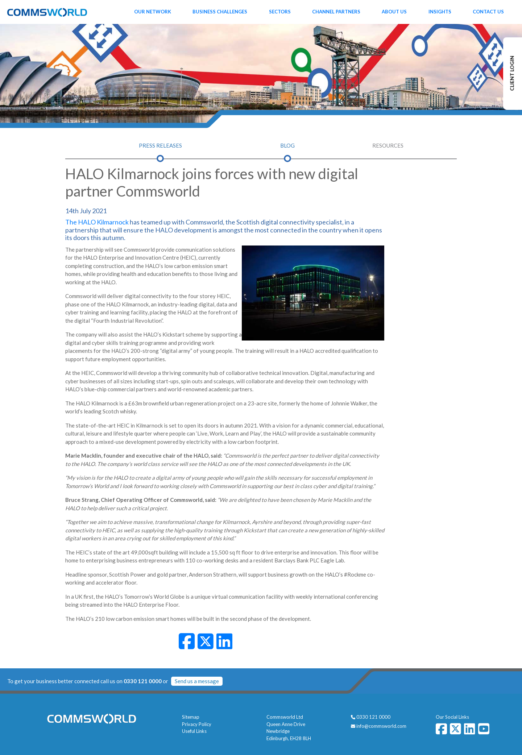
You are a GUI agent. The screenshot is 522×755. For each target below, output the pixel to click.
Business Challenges (219, 12)
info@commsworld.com (381, 726)
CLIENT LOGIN (512, 73)
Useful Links (194, 731)
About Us (394, 12)
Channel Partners (336, 12)
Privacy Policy (196, 724)
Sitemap (190, 717)
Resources (387, 145)
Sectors (280, 12)
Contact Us (488, 12)
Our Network (152, 12)
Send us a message (197, 681)
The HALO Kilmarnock (97, 222)
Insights (439, 12)
